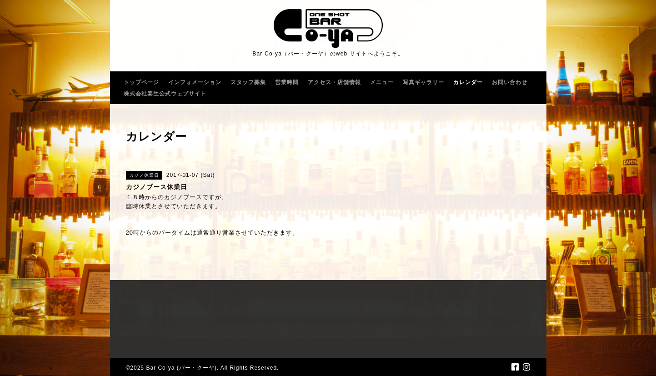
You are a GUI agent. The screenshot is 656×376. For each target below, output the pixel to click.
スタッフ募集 (248, 82)
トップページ (141, 82)
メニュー (382, 82)
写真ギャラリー (423, 82)
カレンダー (468, 82)
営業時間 (287, 82)
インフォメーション (194, 82)
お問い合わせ (509, 82)
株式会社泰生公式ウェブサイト (165, 93)
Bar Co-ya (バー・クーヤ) (181, 368)
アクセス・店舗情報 (334, 82)
